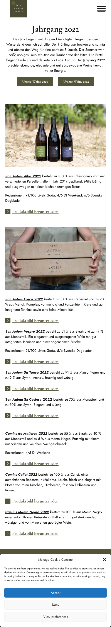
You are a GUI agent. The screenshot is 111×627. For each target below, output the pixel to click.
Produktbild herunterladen (35, 211)
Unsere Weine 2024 (76, 81)
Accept (56, 592)
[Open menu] (101, 8)
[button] (104, 559)
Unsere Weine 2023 (35, 81)
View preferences (55, 616)
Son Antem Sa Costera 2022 (28, 399)
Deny (55, 604)
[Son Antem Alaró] (18, 8)
